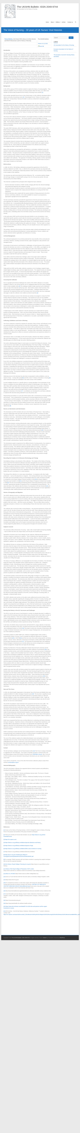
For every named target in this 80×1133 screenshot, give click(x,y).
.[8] (10, 405)
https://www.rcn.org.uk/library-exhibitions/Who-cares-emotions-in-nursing (23, 848)
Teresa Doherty (8, 39)
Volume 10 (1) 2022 (43, 43)
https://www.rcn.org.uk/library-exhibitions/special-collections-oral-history (22, 842)
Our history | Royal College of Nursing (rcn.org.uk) (18, 864)
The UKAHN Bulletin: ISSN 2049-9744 (37, 6)
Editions (58, 22)
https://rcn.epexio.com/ (10, 839)
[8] (4, 854)
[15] (13, 638)
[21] (34, 751)
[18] (45, 649)
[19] (44, 676)
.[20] (33, 694)
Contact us (70, 22)
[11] (20, 481)
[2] (23, 97)
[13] (47, 486)
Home (47, 22)
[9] (42, 430)
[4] (37, 293)
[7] (22, 391)
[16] (21, 638)
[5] (23, 377)
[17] (4, 894)
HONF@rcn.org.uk (37, 754)
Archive (63, 22)
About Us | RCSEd (10, 873)
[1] (42, 92)
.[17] (23, 641)
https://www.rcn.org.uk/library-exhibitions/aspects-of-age (19, 845)
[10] (36, 479)
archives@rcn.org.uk (13, 762)
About (52, 22)
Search (71, 37)
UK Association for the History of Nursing (64, 45)
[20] (4, 906)
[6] (50, 377)
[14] (23, 628)
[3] (19, 286)
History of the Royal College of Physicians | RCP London (20, 869)
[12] (8, 482)
